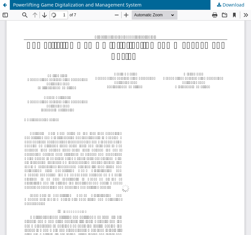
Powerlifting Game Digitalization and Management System (77, 5)
